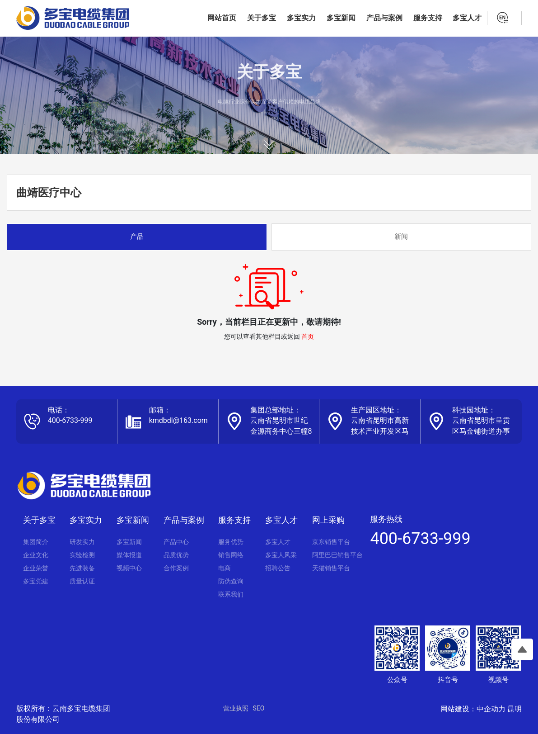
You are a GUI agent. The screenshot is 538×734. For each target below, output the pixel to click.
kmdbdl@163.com (178, 420)
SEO (259, 708)
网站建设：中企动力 (472, 709)
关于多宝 (269, 77)
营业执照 (235, 708)
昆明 (514, 709)
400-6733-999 (70, 420)
